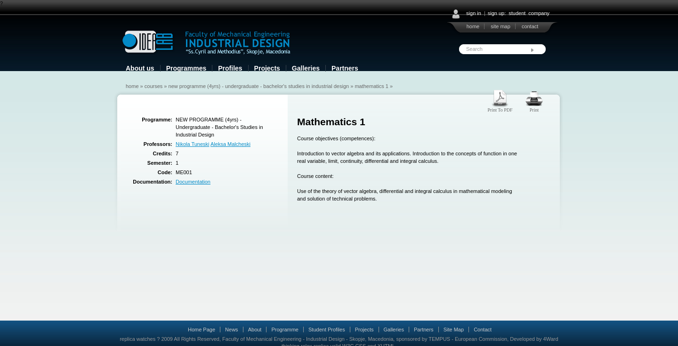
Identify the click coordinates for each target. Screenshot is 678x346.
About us (140, 68)
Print (534, 110)
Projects (267, 68)
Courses (154, 86)
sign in (473, 13)
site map (500, 26)
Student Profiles (326, 329)
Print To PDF (499, 110)
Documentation (193, 182)
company (538, 13)
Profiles (230, 68)
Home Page (201, 329)
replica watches (137, 339)
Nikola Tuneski (193, 144)
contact (530, 26)
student (516, 13)
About (255, 329)
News (231, 329)
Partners (344, 68)
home (473, 26)
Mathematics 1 (371, 86)
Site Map (454, 329)
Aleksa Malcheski (230, 144)
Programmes (186, 68)
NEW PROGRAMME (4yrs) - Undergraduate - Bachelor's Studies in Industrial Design (259, 86)
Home (132, 86)
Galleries (306, 68)
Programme (284, 329)
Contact (483, 329)
